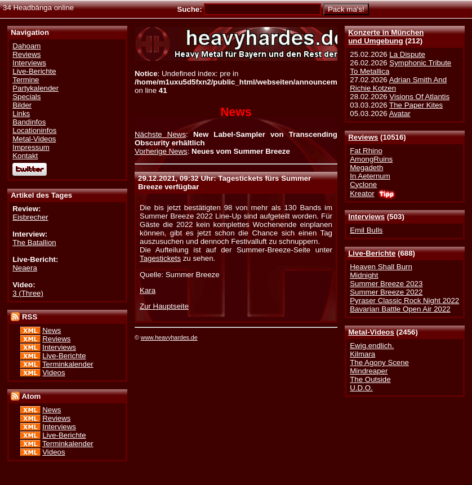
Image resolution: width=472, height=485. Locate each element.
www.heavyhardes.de (169, 337)
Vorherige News (161, 151)
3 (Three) (27, 293)
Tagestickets (160, 258)
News (51, 330)
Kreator (362, 193)
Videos (53, 372)
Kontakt (25, 156)
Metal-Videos (371, 332)
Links (21, 113)
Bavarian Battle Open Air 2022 (400, 309)
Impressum (31, 147)
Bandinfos (29, 122)
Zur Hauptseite (164, 306)
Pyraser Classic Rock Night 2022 (404, 300)
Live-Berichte (371, 253)
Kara (147, 290)
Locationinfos (34, 130)
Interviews (366, 216)
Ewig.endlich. (372, 345)
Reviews (363, 137)
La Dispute (407, 54)
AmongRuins (371, 159)
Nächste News (160, 134)
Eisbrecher (30, 217)
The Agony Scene (379, 362)
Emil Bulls (366, 230)
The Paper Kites (416, 105)
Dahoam (26, 46)
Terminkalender (67, 364)
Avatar (400, 113)
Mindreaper (369, 371)
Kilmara (362, 354)
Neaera (24, 268)
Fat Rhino (366, 150)
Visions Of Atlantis (419, 96)
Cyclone (363, 184)
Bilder (22, 105)
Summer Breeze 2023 (386, 283)
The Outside (370, 379)
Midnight (364, 275)
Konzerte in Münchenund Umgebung (386, 36)
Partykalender (35, 88)
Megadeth (366, 167)
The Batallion (34, 242)
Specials (26, 96)
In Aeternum (370, 176)
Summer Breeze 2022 (386, 292)
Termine (25, 79)
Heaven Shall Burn (381, 266)
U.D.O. (361, 388)
